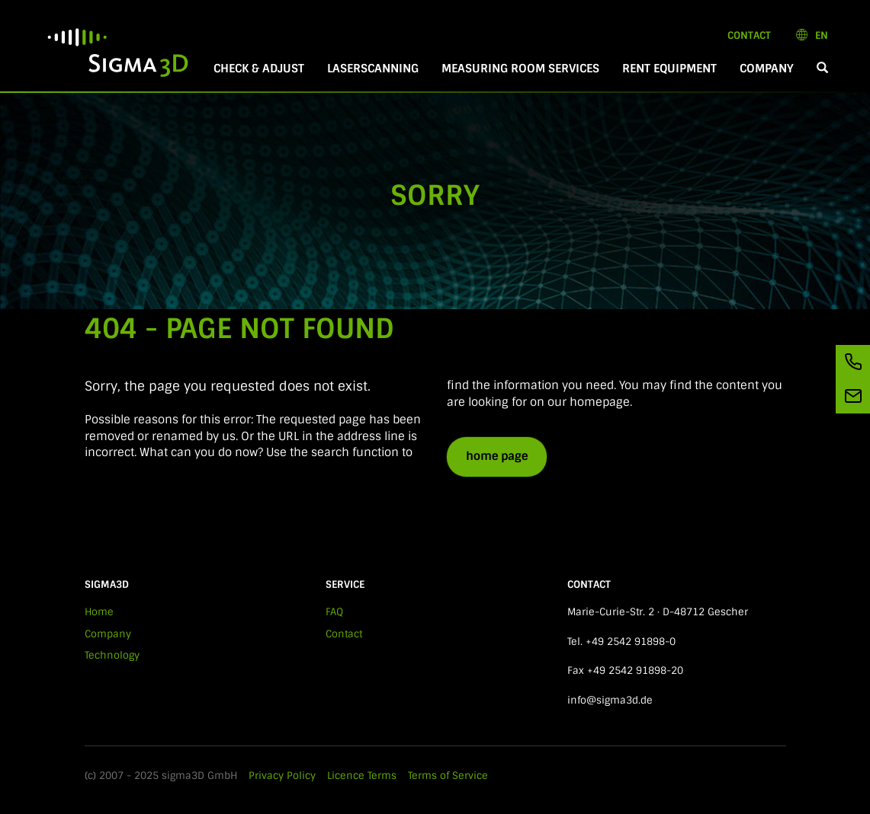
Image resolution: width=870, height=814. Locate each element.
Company (767, 68)
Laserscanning (373, 68)
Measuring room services (520, 68)
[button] (822, 69)
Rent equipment (669, 68)
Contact (749, 35)
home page (497, 456)
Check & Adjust (258, 68)
